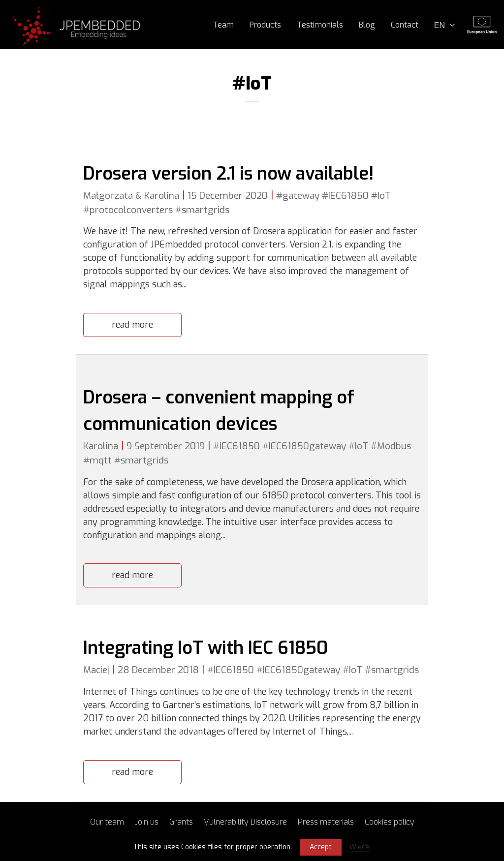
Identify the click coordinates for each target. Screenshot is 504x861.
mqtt (101, 460)
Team (223, 25)
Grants (181, 822)
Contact (404, 25)
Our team (107, 822)
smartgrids (205, 210)
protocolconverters (131, 210)
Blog (367, 25)
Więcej (360, 847)
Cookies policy (389, 822)
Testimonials (320, 25)
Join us (146, 822)
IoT (384, 195)
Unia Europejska (482, 25)
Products (265, 25)
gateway (301, 195)
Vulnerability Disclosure (245, 822)
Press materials (326, 822)
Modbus (394, 446)
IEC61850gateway (307, 446)
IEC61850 (348, 195)
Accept (321, 847)
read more (132, 325)
